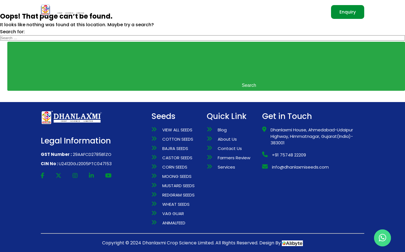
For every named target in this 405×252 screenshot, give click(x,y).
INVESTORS (262, 12)
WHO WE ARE (153, 12)
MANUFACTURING (222, 12)
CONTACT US (296, 12)
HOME (124, 12)
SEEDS (185, 12)
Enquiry (347, 12)
